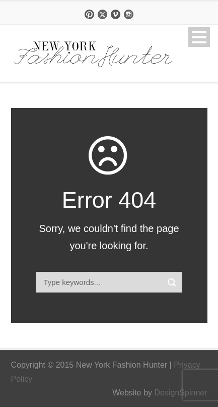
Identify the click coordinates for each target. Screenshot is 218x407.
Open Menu (199, 37)
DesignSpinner (181, 392)
